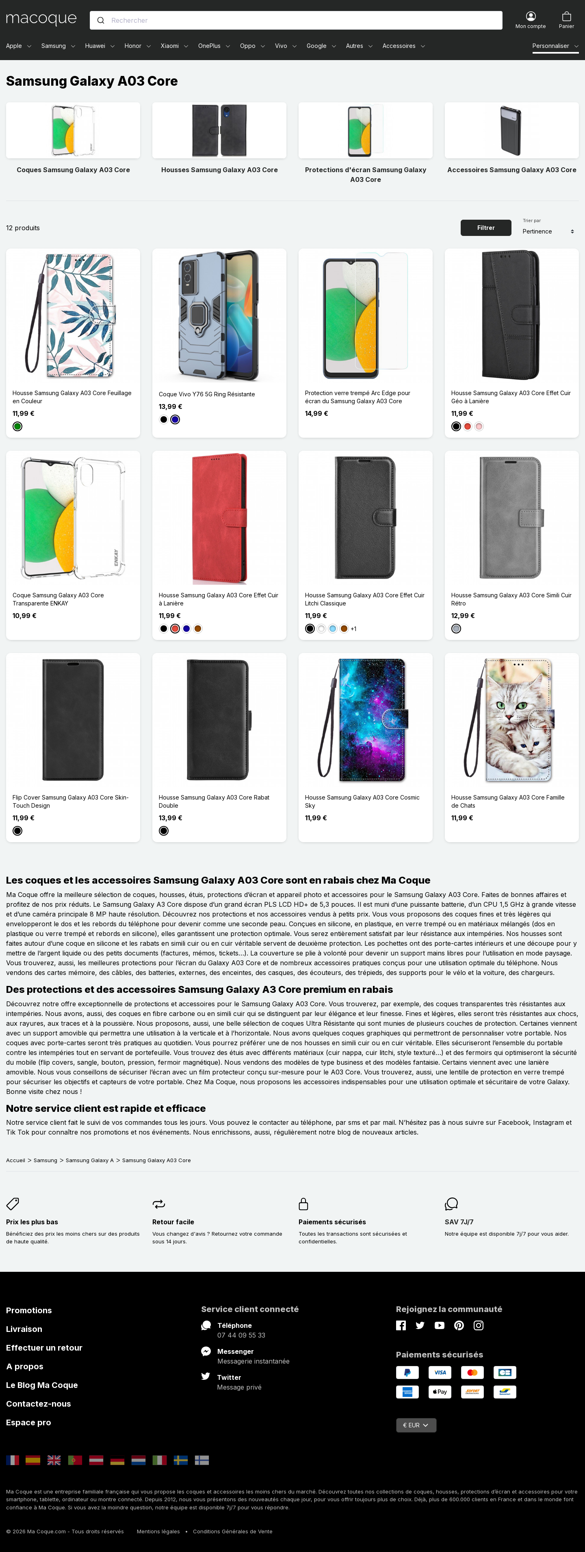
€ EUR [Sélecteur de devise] (415, 1425)
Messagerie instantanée (253, 1361)
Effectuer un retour (44, 1348)
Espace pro (28, 1422)
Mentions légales (158, 1531)
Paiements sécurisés (332, 1222)
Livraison (24, 1329)
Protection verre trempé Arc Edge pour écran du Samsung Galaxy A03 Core (357, 396)
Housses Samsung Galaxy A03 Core (219, 170)
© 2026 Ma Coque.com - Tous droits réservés (65, 1531)
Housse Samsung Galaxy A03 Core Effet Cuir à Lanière (218, 599)
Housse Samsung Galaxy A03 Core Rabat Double (214, 801)
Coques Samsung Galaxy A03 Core (73, 170)
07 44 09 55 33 (241, 1335)
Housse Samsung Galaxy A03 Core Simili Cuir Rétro (511, 599)
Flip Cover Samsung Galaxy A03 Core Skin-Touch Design (71, 801)
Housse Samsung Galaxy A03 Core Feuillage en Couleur (72, 396)
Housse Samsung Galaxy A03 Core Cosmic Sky (362, 801)
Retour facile (173, 1222)
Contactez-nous (38, 1404)
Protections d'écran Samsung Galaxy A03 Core (366, 175)
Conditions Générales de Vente (233, 1531)
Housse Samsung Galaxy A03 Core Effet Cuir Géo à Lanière (511, 396)
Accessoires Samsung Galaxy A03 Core (511, 170)
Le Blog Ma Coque (42, 1385)
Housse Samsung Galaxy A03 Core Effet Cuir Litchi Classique (365, 599)
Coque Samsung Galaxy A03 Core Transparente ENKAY (58, 599)
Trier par (532, 220)
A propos (24, 1366)
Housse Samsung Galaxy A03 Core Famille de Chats (508, 801)
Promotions (29, 1310)
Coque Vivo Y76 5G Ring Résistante (207, 394)
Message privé (239, 1387)
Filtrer (486, 227)
